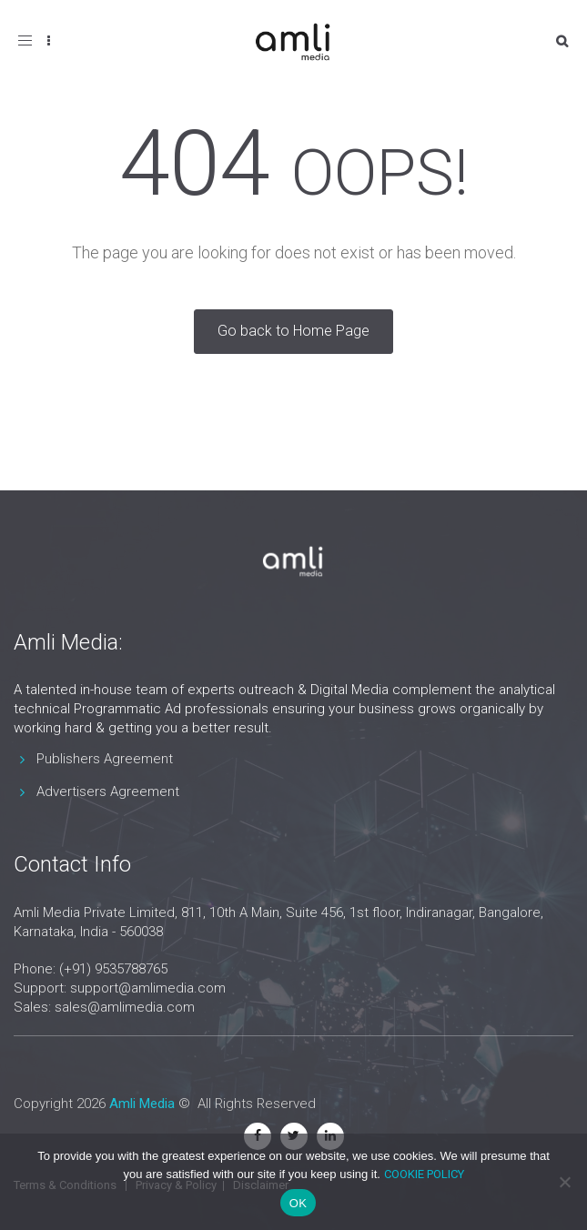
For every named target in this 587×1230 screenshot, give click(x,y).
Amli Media (142, 1103)
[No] (564, 1182)
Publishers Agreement (104, 759)
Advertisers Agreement (107, 791)
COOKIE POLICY (424, 1174)
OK (298, 1203)
